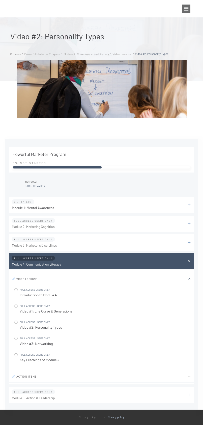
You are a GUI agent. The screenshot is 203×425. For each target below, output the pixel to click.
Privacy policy (116, 417)
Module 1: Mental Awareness (33, 208)
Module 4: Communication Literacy (36, 264)
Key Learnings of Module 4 (39, 360)
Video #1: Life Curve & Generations (46, 311)
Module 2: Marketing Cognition (33, 227)
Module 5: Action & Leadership (33, 398)
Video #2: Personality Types (41, 327)
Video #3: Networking (36, 344)
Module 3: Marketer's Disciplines (34, 245)
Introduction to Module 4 (38, 295)
